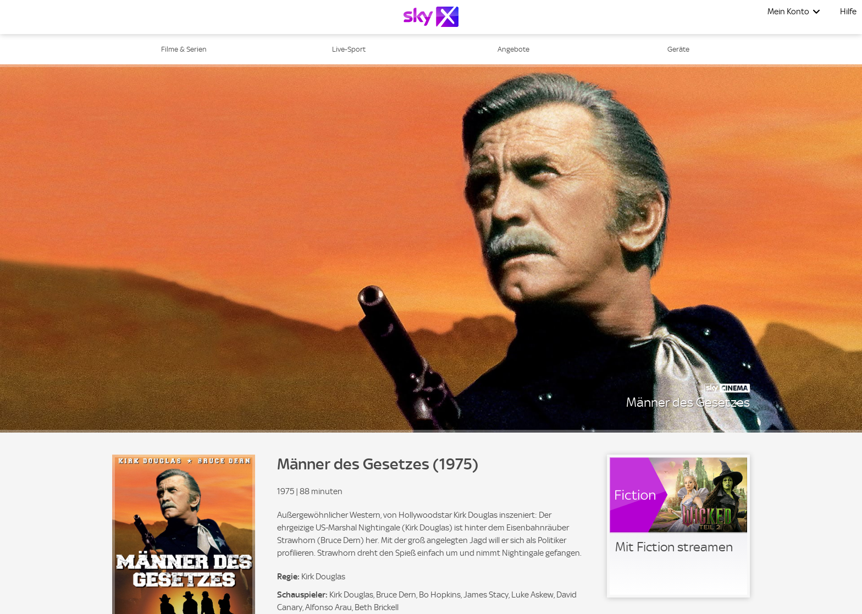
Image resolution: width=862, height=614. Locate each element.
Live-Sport (349, 49)
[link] (678, 526)
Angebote (513, 49)
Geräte (678, 49)
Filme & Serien (184, 49)
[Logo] (431, 17)
